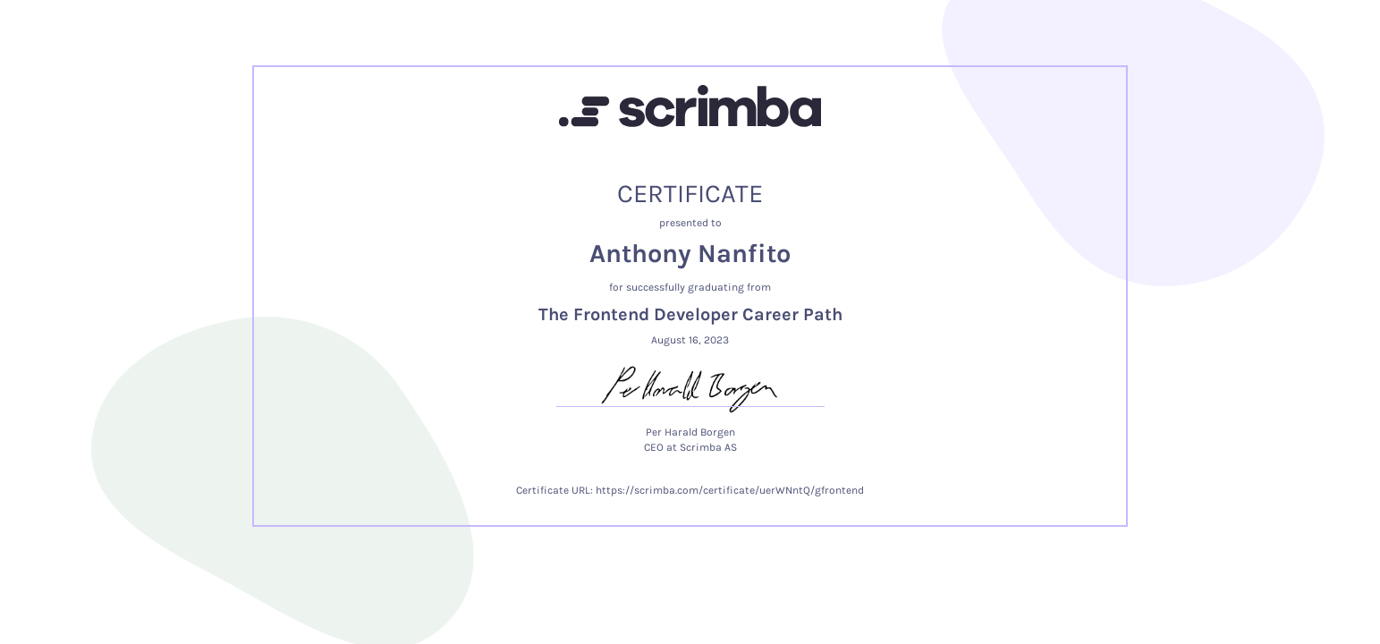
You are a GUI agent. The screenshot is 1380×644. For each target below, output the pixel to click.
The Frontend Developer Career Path (690, 314)
